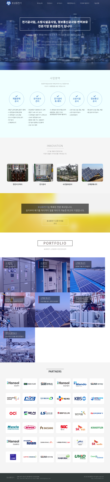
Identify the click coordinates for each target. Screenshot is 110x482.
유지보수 (59, 3)
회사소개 (39, 3)
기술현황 (96, 3)
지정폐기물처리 (84, 3)
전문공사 (49, 3)
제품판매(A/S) (71, 3)
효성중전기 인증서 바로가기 (55, 222)
